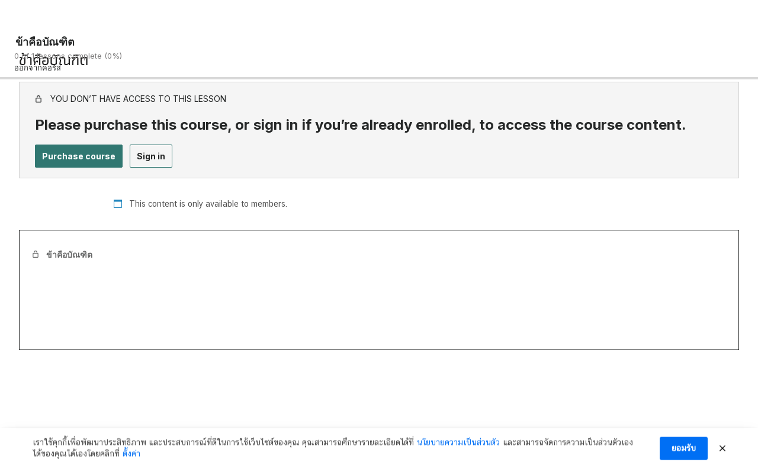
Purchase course (78, 156)
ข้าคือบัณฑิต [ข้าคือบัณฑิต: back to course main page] (45, 42)
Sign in (151, 156)
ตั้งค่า (131, 457)
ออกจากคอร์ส (37, 67)
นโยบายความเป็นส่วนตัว (458, 445)
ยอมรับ (684, 452)
